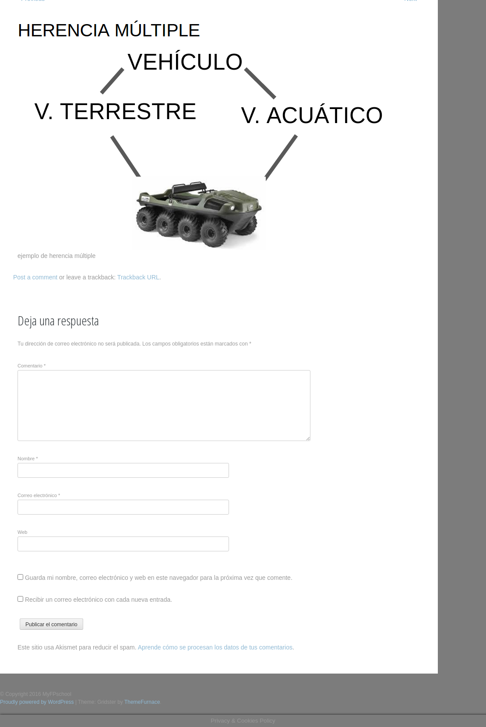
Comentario (32, 365)
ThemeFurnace (142, 702)
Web (22, 532)
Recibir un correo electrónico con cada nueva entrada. (98, 599)
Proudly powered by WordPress (37, 702)
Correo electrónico (39, 495)
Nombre (28, 458)
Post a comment (35, 277)
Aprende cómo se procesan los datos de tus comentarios (215, 647)
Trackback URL (138, 277)
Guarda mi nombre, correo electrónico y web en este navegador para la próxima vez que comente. (158, 577)
